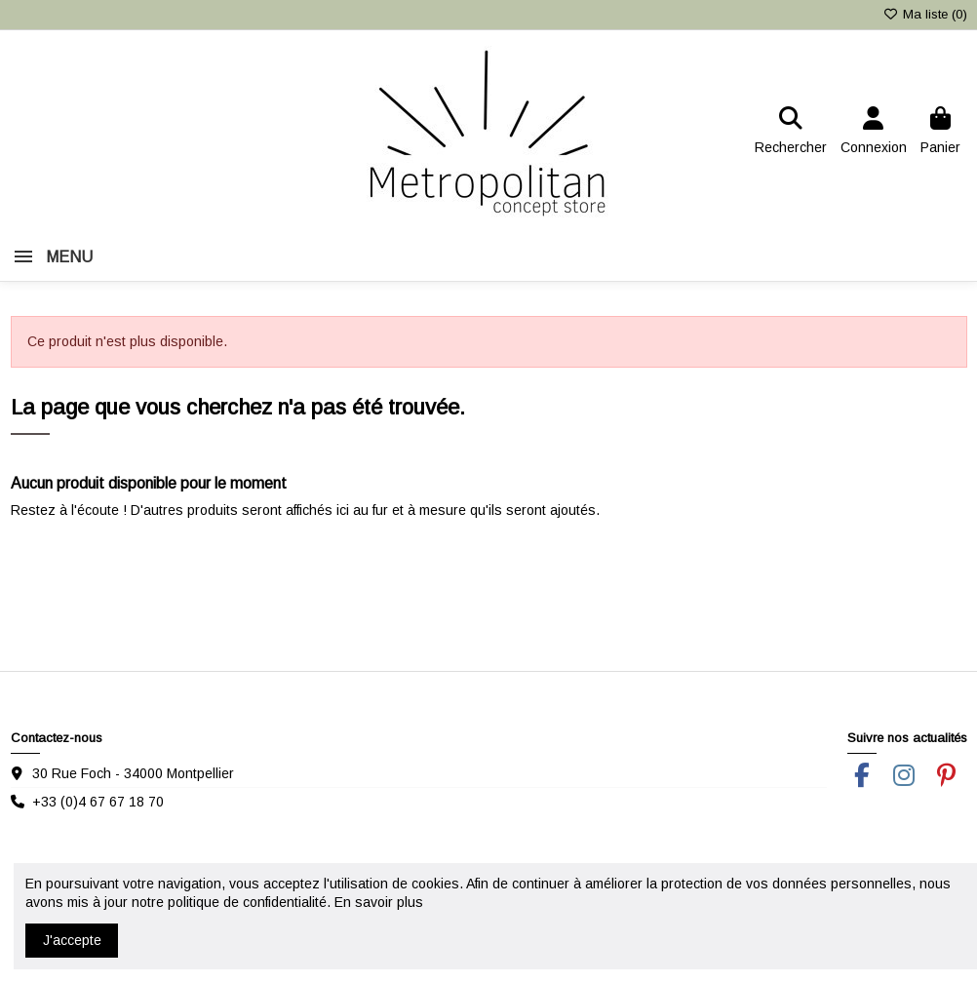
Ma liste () (924, 14)
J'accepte (72, 940)
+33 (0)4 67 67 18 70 (98, 801)
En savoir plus (378, 902)
